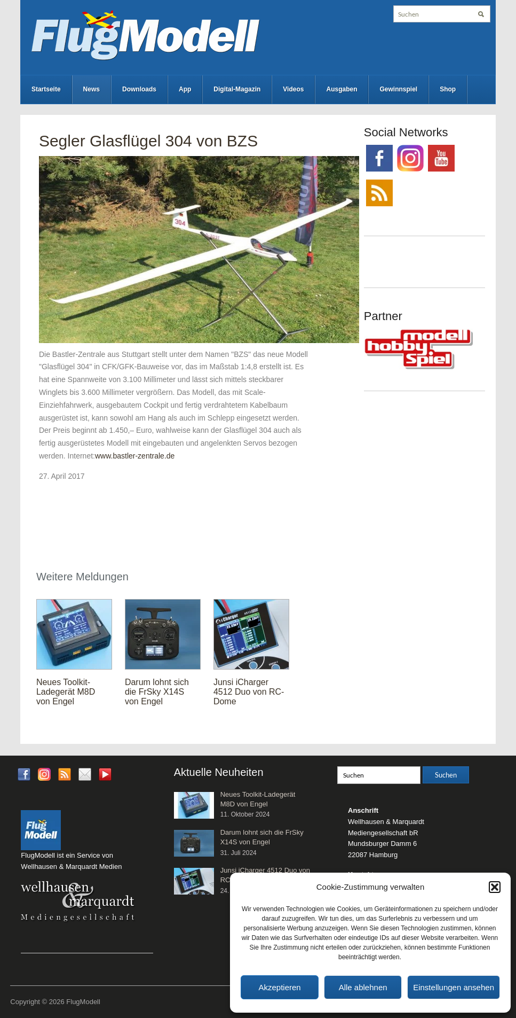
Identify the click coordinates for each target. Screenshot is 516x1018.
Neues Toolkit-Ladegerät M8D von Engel (65, 692)
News (91, 89)
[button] (494, 887)
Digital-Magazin (236, 89)
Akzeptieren (279, 987)
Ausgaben (341, 89)
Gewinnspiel (398, 89)
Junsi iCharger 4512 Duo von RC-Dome (248, 692)
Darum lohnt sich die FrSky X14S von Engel (157, 692)
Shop (448, 89)
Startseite (46, 89)
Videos (293, 89)
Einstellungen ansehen (453, 987)
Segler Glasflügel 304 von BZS (148, 141)
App (185, 89)
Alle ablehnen (363, 987)
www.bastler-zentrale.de (134, 456)
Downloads (139, 89)
